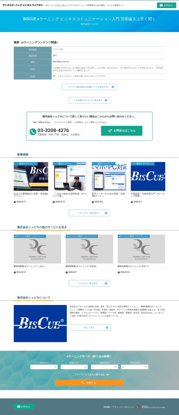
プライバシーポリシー (123, 407)
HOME (107, 407)
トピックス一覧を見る (88, 213)
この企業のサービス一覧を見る (88, 100)
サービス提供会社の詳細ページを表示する (88, 87)
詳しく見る (89, 327)
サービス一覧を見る (88, 283)
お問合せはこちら (125, 130)
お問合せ (25, 406)
